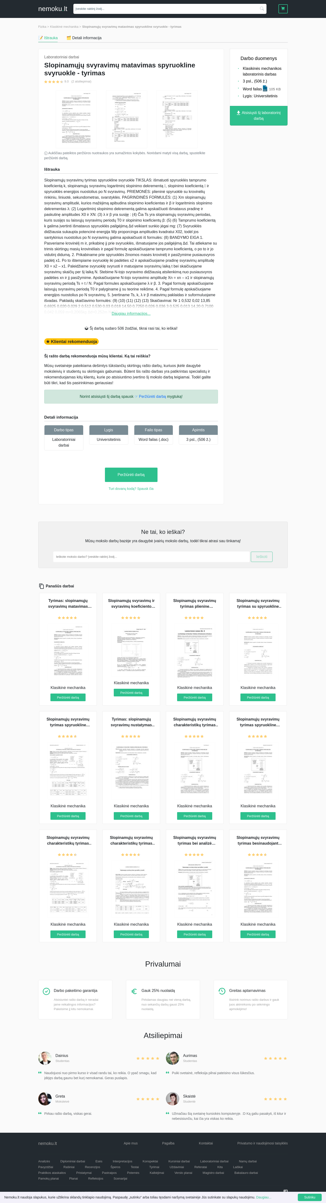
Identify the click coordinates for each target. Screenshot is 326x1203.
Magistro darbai (213, 1173)
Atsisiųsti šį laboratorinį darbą (259, 115)
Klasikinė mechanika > (65, 26)
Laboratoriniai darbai (214, 1161)
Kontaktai (206, 1143)
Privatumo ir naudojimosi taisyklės (262, 1143)
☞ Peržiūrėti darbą (150, 396)
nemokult (52, 8)
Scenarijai (120, 1178)
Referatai (200, 1167)
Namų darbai (248, 1161)
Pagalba (168, 1143)
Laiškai (238, 1167)
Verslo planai (183, 1173)
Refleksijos (95, 1178)
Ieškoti (261, 557)
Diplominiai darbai (72, 1161)
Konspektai (150, 1161)
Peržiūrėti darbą (131, 475)
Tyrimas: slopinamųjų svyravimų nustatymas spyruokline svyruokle (131, 725)
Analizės (44, 1161)
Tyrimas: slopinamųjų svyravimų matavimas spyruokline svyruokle (68, 606)
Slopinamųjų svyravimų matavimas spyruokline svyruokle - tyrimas (131, 26)
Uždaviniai (177, 1167)
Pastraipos (109, 1173)
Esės (98, 1161)
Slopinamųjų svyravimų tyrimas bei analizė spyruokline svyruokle (194, 843)
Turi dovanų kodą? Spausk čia (131, 489)
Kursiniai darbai (179, 1161)
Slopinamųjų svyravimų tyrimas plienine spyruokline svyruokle (194, 606)
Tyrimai (154, 1167)
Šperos (115, 1167)
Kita (220, 1167)
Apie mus (131, 1143)
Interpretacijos (122, 1161)
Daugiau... (264, 1197)
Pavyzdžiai (45, 1167)
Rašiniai (69, 1167)
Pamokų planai (48, 1178)
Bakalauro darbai (246, 1173)
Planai (73, 1178)
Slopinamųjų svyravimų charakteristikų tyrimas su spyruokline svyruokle (194, 725)
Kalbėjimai (157, 1173)
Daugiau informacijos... (131, 314)
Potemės (133, 1173)
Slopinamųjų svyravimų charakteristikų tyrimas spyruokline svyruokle (131, 843)
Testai (135, 1167)
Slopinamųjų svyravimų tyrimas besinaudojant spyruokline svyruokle (258, 843)
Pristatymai (84, 1173)
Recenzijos (92, 1167)
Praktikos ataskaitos (52, 1173)
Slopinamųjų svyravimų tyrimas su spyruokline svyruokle (258, 606)
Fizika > (43, 26)
